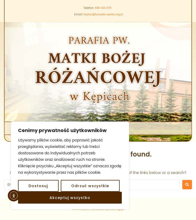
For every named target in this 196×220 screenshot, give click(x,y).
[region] (70, 165)
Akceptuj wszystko (69, 197)
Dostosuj (38, 186)
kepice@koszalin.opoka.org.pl (103, 14)
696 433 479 (103, 7)
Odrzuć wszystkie (90, 186)
